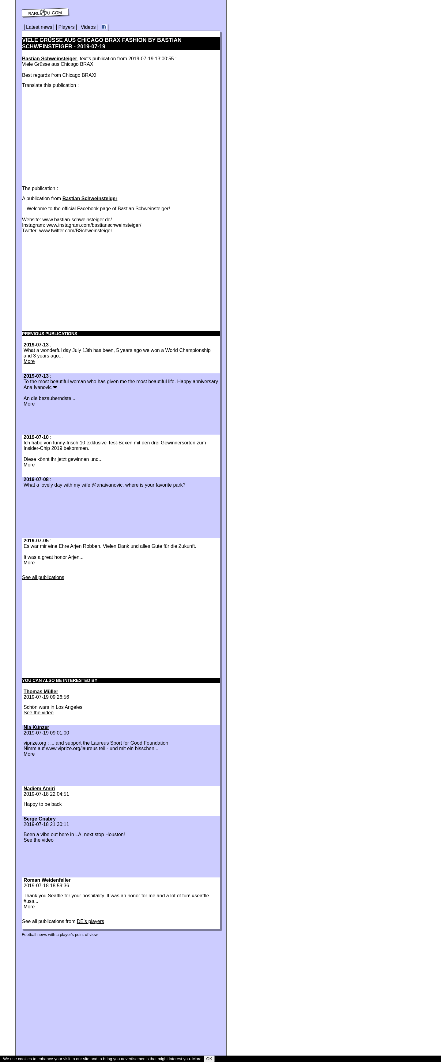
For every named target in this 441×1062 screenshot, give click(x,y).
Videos (88, 27)
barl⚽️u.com (45, 13)
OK (209, 1058)
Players (66, 27)
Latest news (39, 27)
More (29, 361)
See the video (39, 712)
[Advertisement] (73, 135)
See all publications (43, 577)
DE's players (90, 921)
